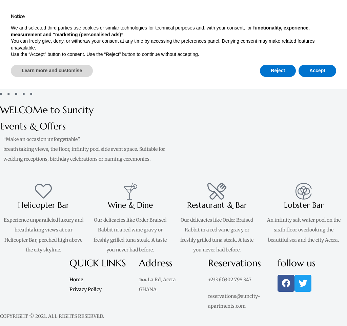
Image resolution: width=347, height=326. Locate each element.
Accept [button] (317, 307)
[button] (260, 5)
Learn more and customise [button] (52, 307)
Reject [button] (278, 307)
